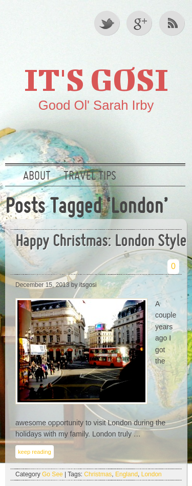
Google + (140, 23)
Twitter (107, 23)
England (126, 474)
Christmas (98, 474)
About (37, 176)
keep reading (34, 452)
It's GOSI (96, 79)
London (151, 474)
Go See (52, 474)
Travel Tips (89, 176)
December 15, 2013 (42, 284)
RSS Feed (173, 23)
